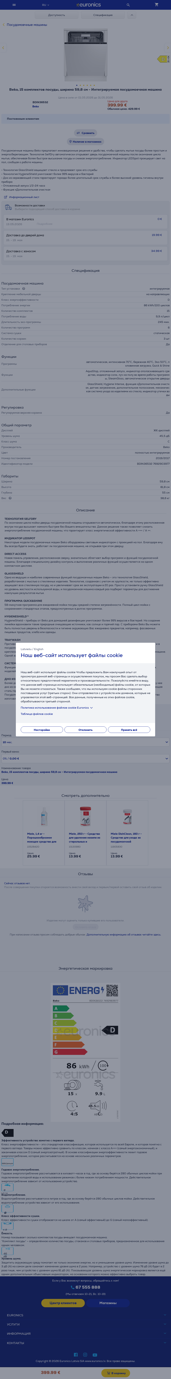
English (38, 649)
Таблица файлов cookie (37, 714)
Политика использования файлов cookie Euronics (57, 707)
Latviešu (26, 649)
